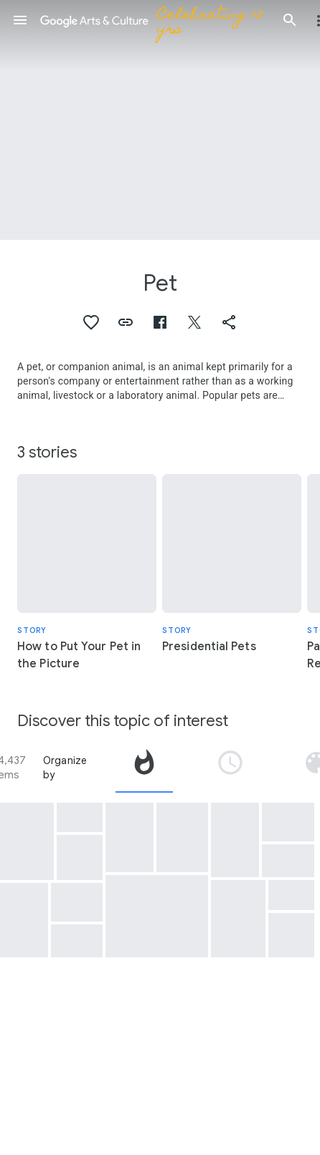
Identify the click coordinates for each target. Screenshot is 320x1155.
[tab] (144, 768)
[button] (20, 20)
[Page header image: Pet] (160, 120)
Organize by (65, 767)
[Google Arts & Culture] (155, 20)
